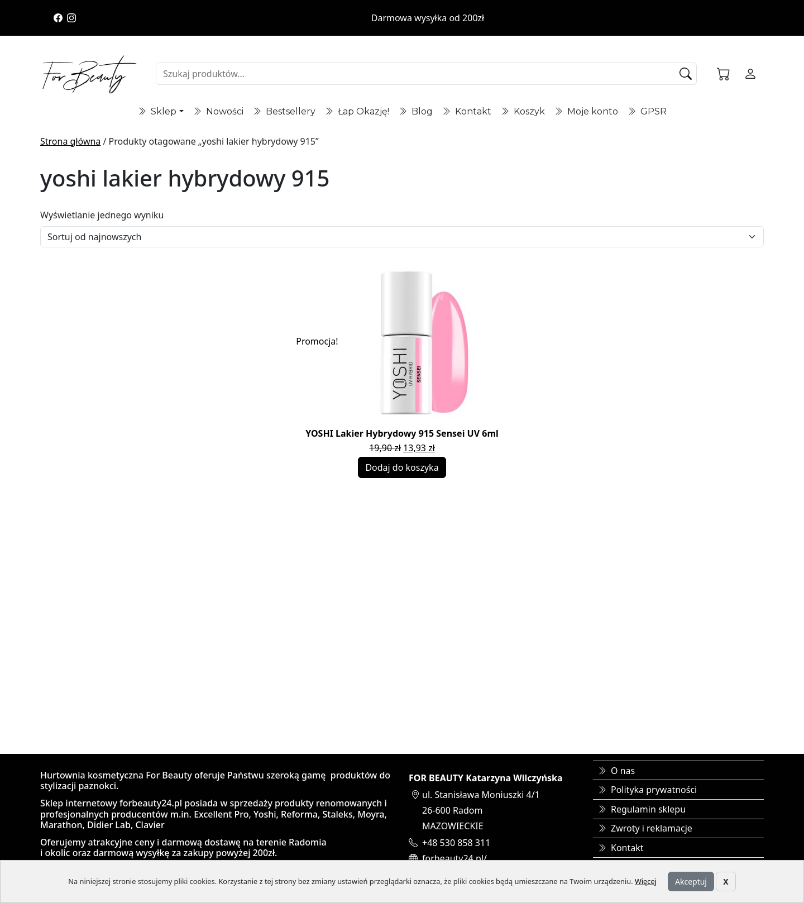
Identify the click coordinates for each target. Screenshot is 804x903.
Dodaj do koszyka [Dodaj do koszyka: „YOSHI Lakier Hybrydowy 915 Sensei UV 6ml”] (401, 467)
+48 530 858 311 (456, 843)
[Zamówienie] (402, 236)
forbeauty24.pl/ (454, 858)
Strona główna (70, 141)
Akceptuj (691, 881)
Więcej (646, 881)
